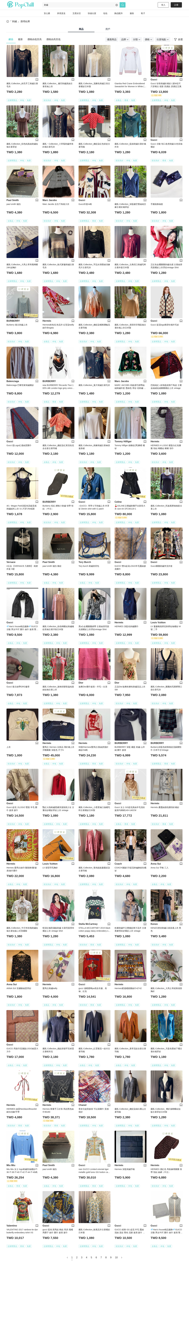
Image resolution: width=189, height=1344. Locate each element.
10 (116, 1257)
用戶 (107, 29)
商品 (81, 29)
